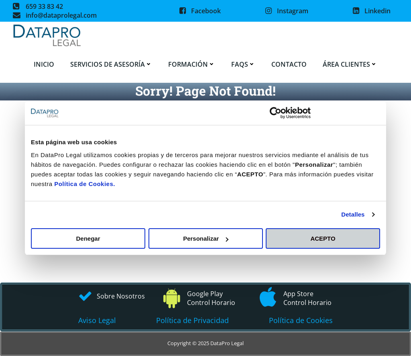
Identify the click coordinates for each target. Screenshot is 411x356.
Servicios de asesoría (111, 64)
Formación (191, 64)
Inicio (44, 64)
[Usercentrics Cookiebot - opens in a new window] (275, 113)
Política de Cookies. (84, 183)
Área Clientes (350, 64)
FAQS (243, 64)
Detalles (352, 214)
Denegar (88, 238)
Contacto (289, 64)
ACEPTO (322, 238)
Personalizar (205, 238)
